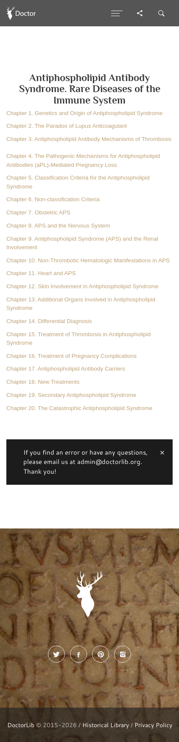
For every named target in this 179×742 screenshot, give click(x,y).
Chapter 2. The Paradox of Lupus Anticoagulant (66, 126)
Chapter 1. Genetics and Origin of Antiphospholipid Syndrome (84, 113)
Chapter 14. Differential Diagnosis (49, 321)
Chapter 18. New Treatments (43, 382)
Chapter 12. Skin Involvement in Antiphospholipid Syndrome (82, 286)
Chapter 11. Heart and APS (41, 273)
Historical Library (105, 724)
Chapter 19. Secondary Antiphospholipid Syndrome (71, 395)
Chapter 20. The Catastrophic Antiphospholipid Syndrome (79, 408)
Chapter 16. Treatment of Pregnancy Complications (71, 356)
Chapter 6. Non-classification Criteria (53, 199)
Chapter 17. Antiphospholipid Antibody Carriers (65, 368)
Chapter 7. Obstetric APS (38, 212)
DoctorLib (20, 724)
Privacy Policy (153, 724)
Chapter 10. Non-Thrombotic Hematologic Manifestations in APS (88, 260)
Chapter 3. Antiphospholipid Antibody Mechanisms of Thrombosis (88, 139)
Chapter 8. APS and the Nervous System (58, 225)
